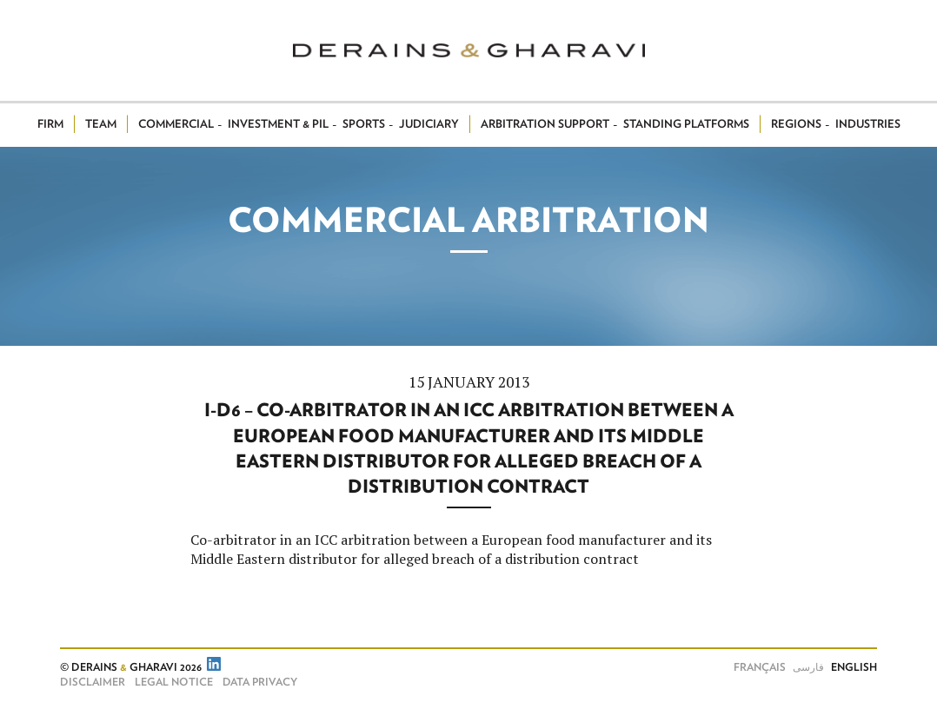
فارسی (808, 667)
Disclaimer (92, 682)
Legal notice (174, 682)
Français (760, 667)
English (854, 667)
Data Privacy (260, 682)
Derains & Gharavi (469, 50)
